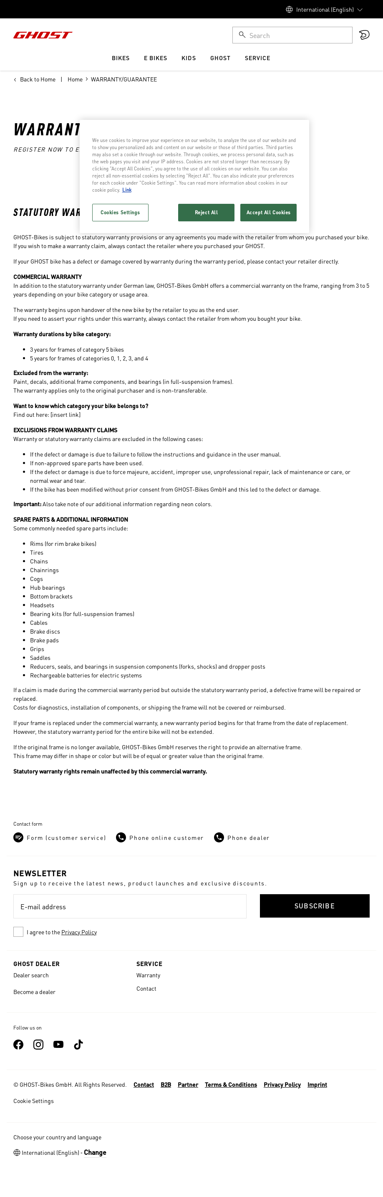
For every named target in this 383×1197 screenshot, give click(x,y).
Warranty (148, 975)
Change (95, 1152)
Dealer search (31, 975)
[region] (195, 176)
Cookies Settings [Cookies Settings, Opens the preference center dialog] (120, 212)
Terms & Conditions (231, 1084)
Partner (188, 1084)
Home (75, 79)
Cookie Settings (33, 1100)
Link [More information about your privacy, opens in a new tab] (126, 190)
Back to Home (34, 79)
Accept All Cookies (269, 212)
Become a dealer (34, 991)
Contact (146, 988)
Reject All (206, 212)
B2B (166, 1084)
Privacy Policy (79, 932)
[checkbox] (130, 932)
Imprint (317, 1084)
